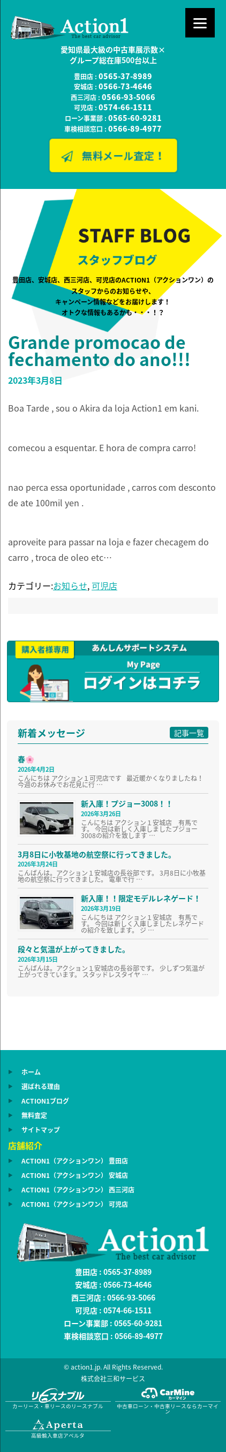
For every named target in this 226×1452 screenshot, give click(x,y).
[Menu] (200, 22)
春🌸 (26, 759)
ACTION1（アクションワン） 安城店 (74, 1175)
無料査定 (34, 1115)
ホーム (31, 1072)
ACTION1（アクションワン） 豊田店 (74, 1161)
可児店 (104, 585)
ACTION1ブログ (45, 1101)
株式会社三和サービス (113, 1378)
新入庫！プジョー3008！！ (127, 803)
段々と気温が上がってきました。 (74, 949)
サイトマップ (40, 1130)
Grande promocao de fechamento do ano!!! (99, 350)
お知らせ (70, 585)
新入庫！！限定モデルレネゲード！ (141, 898)
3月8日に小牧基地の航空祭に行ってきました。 (97, 854)
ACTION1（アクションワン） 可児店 (74, 1204)
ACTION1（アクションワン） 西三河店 (77, 1190)
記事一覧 (189, 732)
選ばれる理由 (40, 1086)
